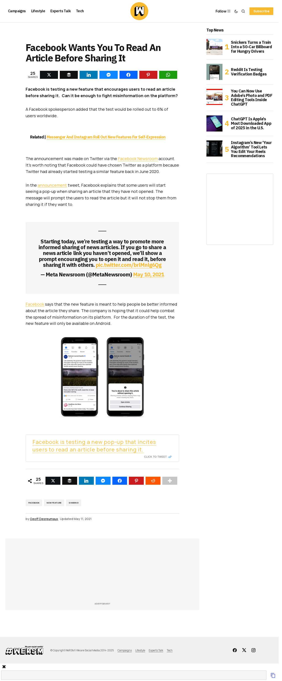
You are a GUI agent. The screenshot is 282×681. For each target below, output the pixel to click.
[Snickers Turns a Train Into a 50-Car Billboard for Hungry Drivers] (214, 47)
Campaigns (124, 650)
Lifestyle (140, 650)
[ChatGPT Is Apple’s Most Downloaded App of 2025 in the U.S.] (214, 123)
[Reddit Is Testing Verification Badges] (214, 72)
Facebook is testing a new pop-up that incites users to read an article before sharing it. (94, 445)
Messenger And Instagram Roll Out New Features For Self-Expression (106, 137)
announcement (52, 185)
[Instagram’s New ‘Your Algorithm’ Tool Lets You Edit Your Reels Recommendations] (214, 148)
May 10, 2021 (148, 274)
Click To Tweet (155, 456)
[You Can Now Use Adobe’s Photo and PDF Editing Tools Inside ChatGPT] (214, 97)
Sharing (73, 502)
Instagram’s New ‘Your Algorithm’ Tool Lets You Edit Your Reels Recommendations (251, 149)
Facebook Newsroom (138, 158)
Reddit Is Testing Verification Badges (248, 72)
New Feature (54, 502)
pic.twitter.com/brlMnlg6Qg (128, 264)
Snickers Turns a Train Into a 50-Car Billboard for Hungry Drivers (251, 47)
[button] (236, 11)
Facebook (35, 304)
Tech (170, 650)
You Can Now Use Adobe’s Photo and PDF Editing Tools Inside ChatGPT (251, 98)
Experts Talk (156, 650)
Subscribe (261, 11)
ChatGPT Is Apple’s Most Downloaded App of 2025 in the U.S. (251, 123)
